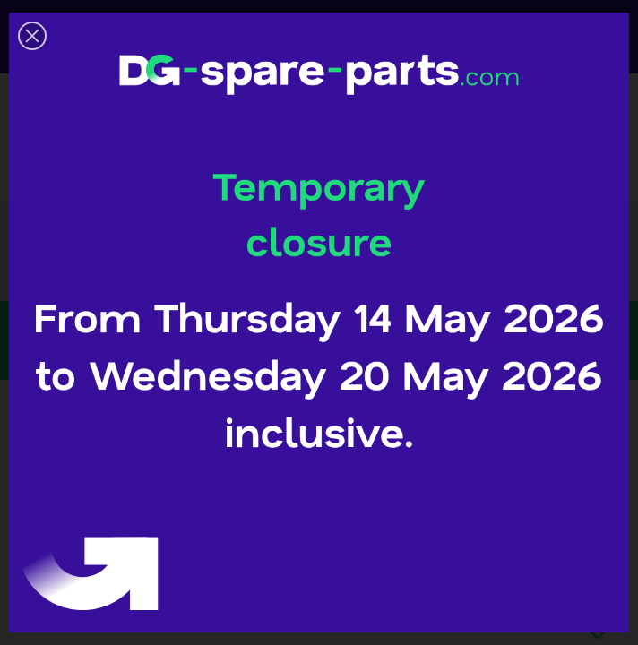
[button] (32, 36)
